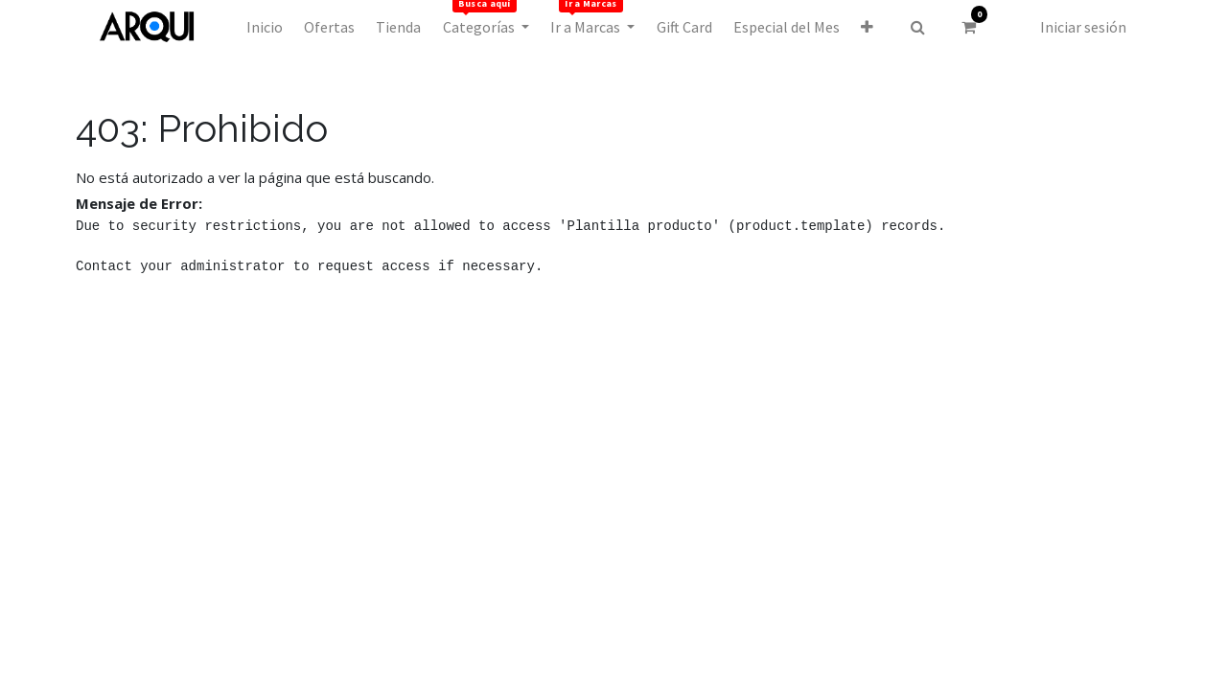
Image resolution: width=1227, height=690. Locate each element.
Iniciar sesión (1083, 26)
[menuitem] (263, 27)
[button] (867, 27)
